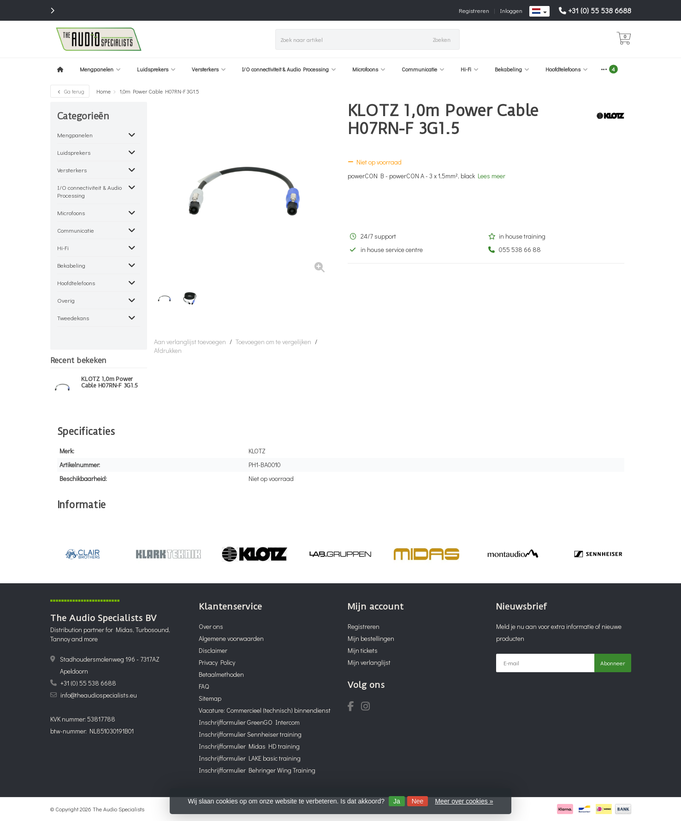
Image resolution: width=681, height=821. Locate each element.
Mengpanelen (100, 69)
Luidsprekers (156, 69)
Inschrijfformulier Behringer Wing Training (257, 770)
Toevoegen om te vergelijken (273, 341)
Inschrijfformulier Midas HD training (249, 746)
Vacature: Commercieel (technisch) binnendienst (265, 710)
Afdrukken (168, 350)
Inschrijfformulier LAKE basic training (250, 758)
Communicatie (423, 69)
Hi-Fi (470, 69)
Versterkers (209, 69)
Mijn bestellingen (371, 638)
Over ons (211, 626)
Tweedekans (73, 318)
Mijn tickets (363, 650)
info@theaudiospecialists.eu (98, 695)
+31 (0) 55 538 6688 (599, 10)
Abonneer (612, 663)
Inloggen (511, 10)
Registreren (474, 10)
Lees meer (491, 175)
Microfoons (368, 69)
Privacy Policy (217, 662)
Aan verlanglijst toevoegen (190, 341)
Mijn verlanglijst (369, 662)
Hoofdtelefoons (566, 69)
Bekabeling (512, 69)
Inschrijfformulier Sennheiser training (250, 734)
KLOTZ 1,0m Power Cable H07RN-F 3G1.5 (109, 382)
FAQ (204, 686)
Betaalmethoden (221, 674)
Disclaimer (213, 650)
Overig (66, 300)
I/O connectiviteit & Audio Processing (289, 69)
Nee (418, 801)
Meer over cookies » (464, 801)
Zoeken (441, 39)
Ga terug (69, 91)
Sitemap (210, 698)
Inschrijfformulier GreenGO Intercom (249, 722)
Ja (396, 801)
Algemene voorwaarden (231, 638)
